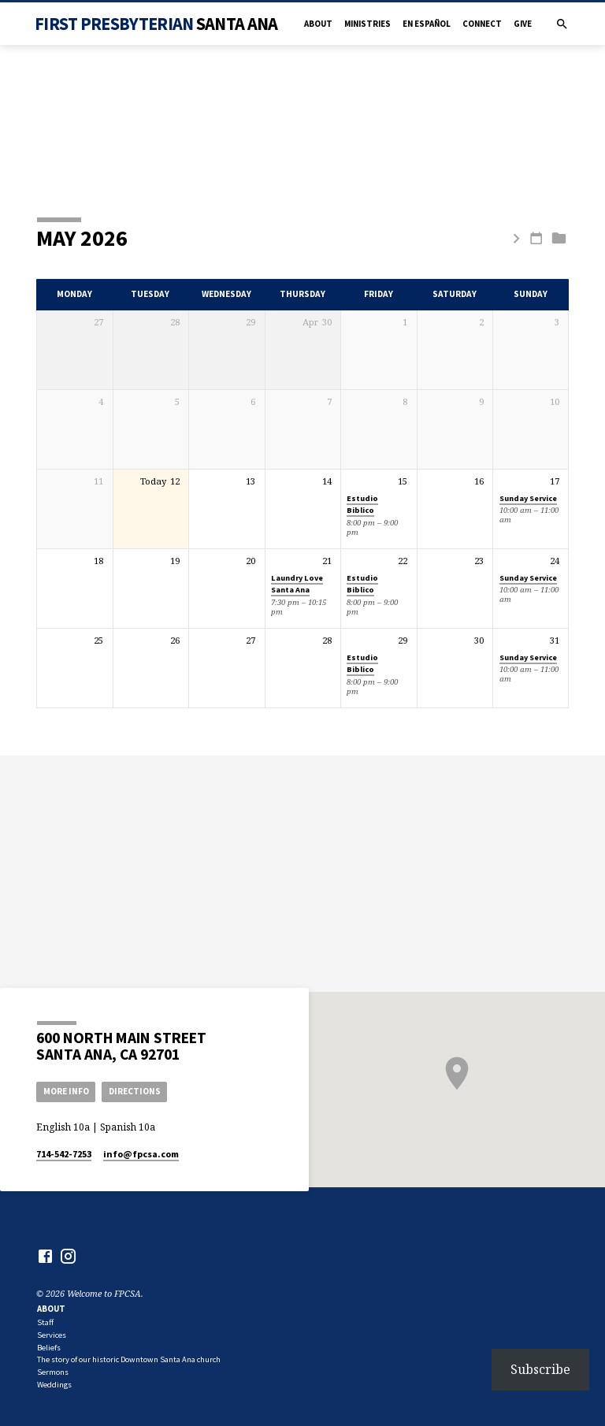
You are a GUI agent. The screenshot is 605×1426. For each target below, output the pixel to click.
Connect (482, 23)
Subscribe (540, 1369)
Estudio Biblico (362, 504)
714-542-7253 (63, 1154)
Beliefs (49, 1347)
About (318, 23)
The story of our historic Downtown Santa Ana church (129, 1359)
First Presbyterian (156, 24)
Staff (45, 1322)
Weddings (54, 1385)
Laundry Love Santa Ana (297, 584)
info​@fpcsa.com (141, 1154)
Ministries (367, 23)
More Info (66, 1091)
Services (51, 1335)
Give (523, 23)
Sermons (53, 1372)
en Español (427, 23)
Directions (135, 1091)
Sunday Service (528, 498)
